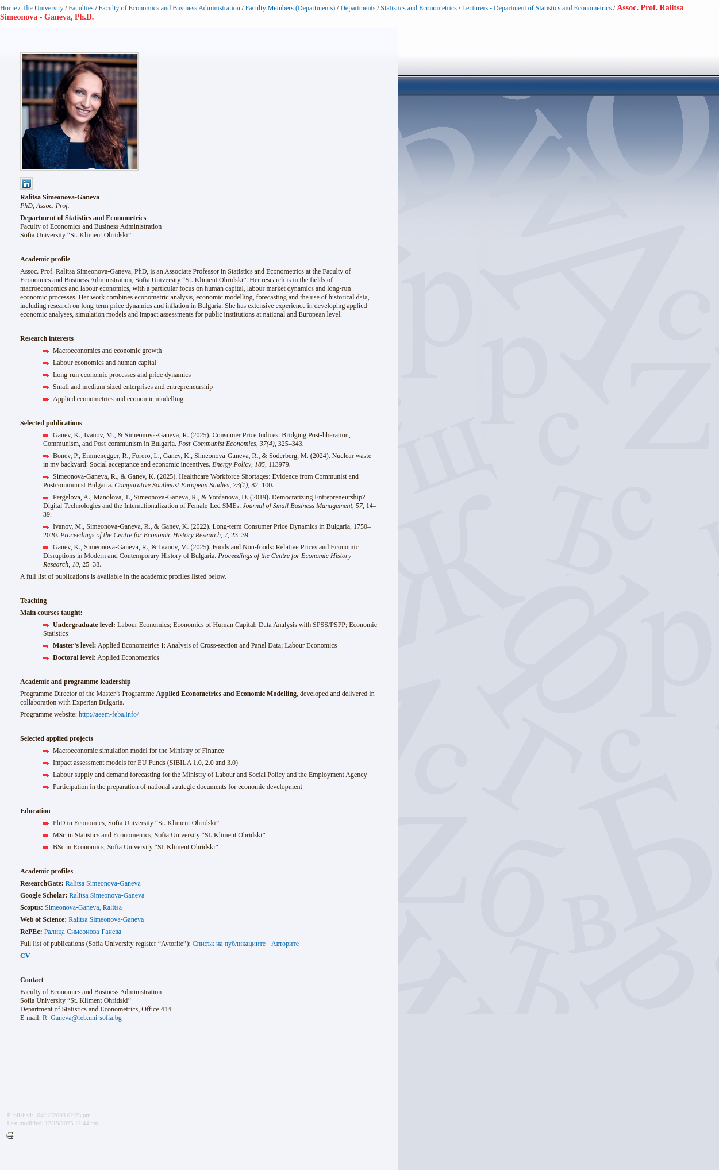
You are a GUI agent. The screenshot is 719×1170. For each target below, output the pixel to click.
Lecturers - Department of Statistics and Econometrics (537, 8)
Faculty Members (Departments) (290, 8)
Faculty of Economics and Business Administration (169, 8)
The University (42, 8)
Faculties (80, 8)
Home (8, 8)
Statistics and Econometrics (418, 8)
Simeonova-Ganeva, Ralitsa (83, 907)
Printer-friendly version (13, 1136)
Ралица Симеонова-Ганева (82, 931)
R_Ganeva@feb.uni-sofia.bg (82, 1018)
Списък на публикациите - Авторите (246, 944)
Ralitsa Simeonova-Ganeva (103, 883)
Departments (357, 8)
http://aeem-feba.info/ (109, 714)
